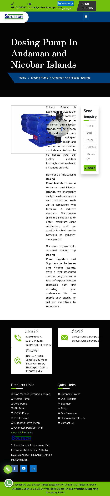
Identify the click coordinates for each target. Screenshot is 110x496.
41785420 (45, 345)
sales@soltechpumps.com (87, 336)
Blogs (63, 408)
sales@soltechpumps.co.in (87, 340)
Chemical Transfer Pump (27, 427)
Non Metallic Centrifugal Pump (30, 394)
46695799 (32, 345)
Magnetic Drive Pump (25, 423)
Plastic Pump (20, 399)
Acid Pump (19, 403)
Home (22, 78)
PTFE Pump (19, 418)
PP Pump (18, 408)
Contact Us (66, 423)
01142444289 (34, 340)
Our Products (67, 399)
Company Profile (69, 394)
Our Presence (67, 413)
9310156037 (33, 336)
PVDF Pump (20, 413)
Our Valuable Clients (71, 418)
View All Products (21, 432)
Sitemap (64, 403)
